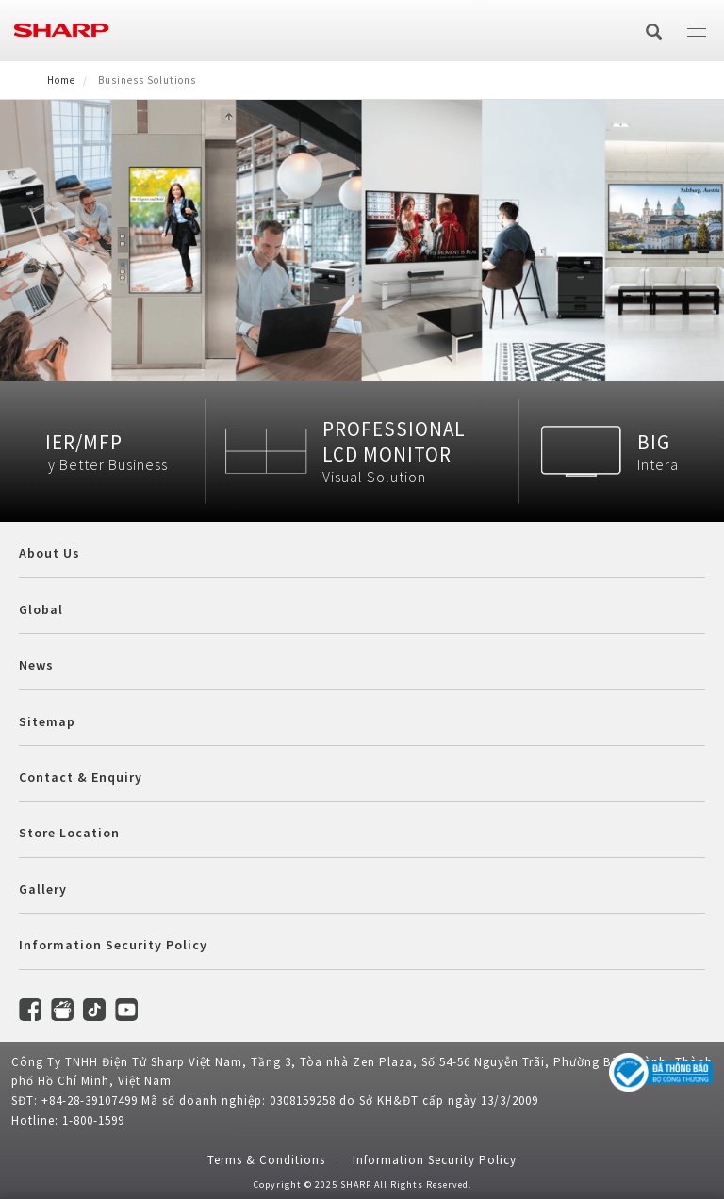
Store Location (69, 832)
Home (61, 80)
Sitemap (47, 721)
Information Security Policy (113, 944)
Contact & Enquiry (80, 777)
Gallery (43, 889)
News (36, 664)
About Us (49, 552)
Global (41, 609)
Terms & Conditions (266, 1160)
